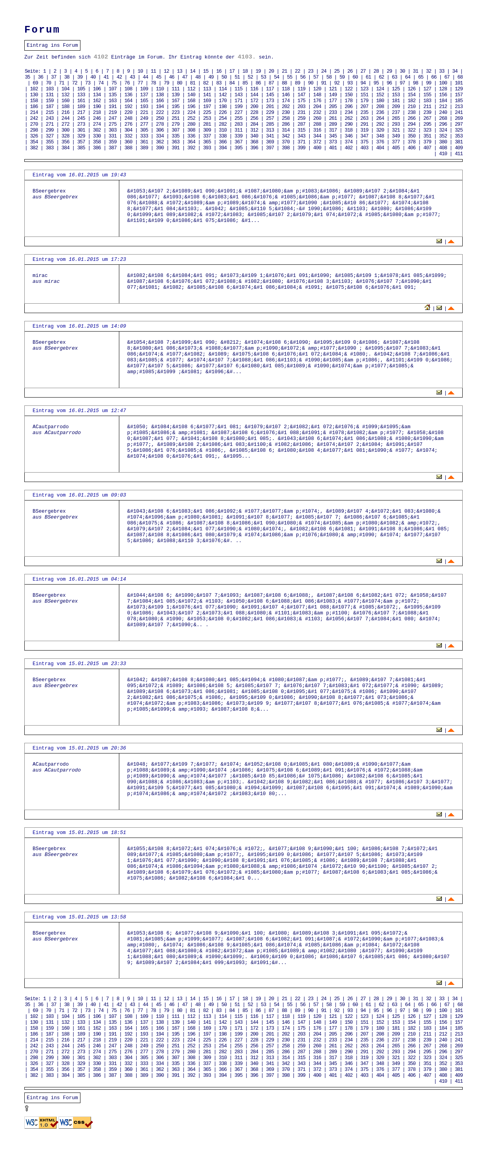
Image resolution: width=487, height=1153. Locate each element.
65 (420, 77)
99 (428, 83)
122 (348, 89)
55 (289, 77)
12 (166, 71)
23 (310, 71)
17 (231, 71)
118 (286, 89)
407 (427, 148)
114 (223, 89)
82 (205, 83)
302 (97, 130)
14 (192, 71)
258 (286, 118)
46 (171, 77)
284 (254, 124)
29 (389, 71)
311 (239, 130)
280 (191, 124)
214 (34, 112)
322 (412, 130)
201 (270, 107)
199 (239, 107)
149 (333, 95)
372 (317, 142)
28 (376, 71)
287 (301, 124)
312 (254, 130)
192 (128, 107)
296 (443, 124)
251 (175, 118)
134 (97, 95)
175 (301, 101)
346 (348, 136)
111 (175, 89)
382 (34, 148)
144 (254, 95)
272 (65, 124)
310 (223, 130)
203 (301, 107)
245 (81, 118)
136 (128, 95)
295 (427, 124)
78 (153, 83)
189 (81, 107)
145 (270, 95)
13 (179, 71)
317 (333, 130)
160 (65, 101)
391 (175, 148)
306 (160, 130)
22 (297, 71)
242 (34, 118)
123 (364, 89)
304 (128, 130)
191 (113, 107)
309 (207, 130)
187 (49, 107)
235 (364, 112)
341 (270, 136)
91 (323, 83)
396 (254, 148)
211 (427, 107)
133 (81, 95)
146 (286, 95)
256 (254, 118)
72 (74, 83)
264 (380, 118)
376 (380, 142)
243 (49, 118)
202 (286, 107)
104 (65, 89)
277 (144, 124)
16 (218, 71)
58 (329, 77)
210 (412, 107)
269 (459, 118)
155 (427, 95)
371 (301, 142)
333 (144, 136)
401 (333, 148)
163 (113, 101)
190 (97, 107)
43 (132, 77)
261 (333, 118)
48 (197, 77)
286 (286, 124)
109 (144, 89)
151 (364, 95)
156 (443, 95)
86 (258, 83)
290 (348, 124)
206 (348, 107)
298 (34, 130)
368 (254, 142)
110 (160, 89)
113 (207, 89)
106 (97, 89)
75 (114, 83)
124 (380, 89)
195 (175, 107)
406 (412, 148)
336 (191, 136)
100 (443, 83)
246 (97, 118)
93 (349, 83)
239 (427, 112)
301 (81, 130)
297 (459, 124)
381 (459, 142)
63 (394, 77)
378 (412, 142)
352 (443, 136)
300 (65, 130)
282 (223, 124)
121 (333, 89)
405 (396, 148)
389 (144, 148)
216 (65, 112)
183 (427, 101)
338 (223, 136)
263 (364, 118)
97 (402, 83)
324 (443, 130)
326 (34, 136)
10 (139, 71)
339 (239, 136)
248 (128, 118)
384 (65, 148)
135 (113, 95)
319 (364, 130)
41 (106, 77)
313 (270, 130)
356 (65, 142)
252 (191, 118)
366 (223, 142)
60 (354, 77)
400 (317, 148)
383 (49, 148)
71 (61, 83)
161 (81, 101)
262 (348, 118)
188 (65, 107)
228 (254, 112)
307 (175, 130)
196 (191, 107)
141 (207, 95)
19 (258, 71)
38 (66, 77)
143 (239, 95)
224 (191, 112)
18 (245, 71)
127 (427, 89)
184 (443, 101)
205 (333, 107)
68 (460, 77)
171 (239, 101)
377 (396, 142)
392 (191, 148)
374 (348, 142)
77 (139, 83)
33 (441, 71)
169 (207, 101)
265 (396, 118)
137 (144, 95)
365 (207, 142)
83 (218, 83)
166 (160, 101)
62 (381, 77)
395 (239, 148)
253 (207, 118)
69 (35, 83)
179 (364, 101)
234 (348, 112)
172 (254, 101)
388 (128, 148)
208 (380, 107)
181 (396, 101)
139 (175, 95)
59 (342, 77)
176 (317, 101)
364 (191, 142)
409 (459, 148)
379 (427, 142)
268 (443, 118)
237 (396, 112)
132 (65, 95)
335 (175, 136)
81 (192, 83)
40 (92, 77)
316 (317, 130)
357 (81, 142)
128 (443, 89)
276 (128, 124)
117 (270, 89)
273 (81, 124)
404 (380, 148)
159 (49, 101)
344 (317, 136)
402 (348, 148)
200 (254, 107)
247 (113, 118)
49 (210, 77)
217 (81, 112)
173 (270, 101)
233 (333, 112)
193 (144, 107)
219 (113, 112)
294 (412, 124)
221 (144, 112)
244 (65, 118)
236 (380, 112)
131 (49, 95)
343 (301, 136)
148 (317, 95)
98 (415, 83)
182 (412, 101)
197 (207, 107)
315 (301, 130)
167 (175, 101)
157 (459, 95)
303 (113, 130)
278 (160, 124)
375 (364, 142)
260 (317, 118)
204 (317, 107)
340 (254, 136)
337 (207, 136)
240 (443, 112)
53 (263, 77)
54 (276, 77)
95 (376, 83)
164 (128, 101)
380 (443, 142)
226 (223, 112)
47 (184, 77)
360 (128, 142)
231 (301, 112)
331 (113, 136)
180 (380, 101)
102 (34, 89)
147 (301, 95)
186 (34, 107)
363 (175, 142)
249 (144, 118)
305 (144, 130)
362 (160, 142)
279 (175, 124)
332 (128, 136)
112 (191, 89)
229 (270, 112)
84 (231, 83)
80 (179, 83)
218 (97, 112)
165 (144, 101)
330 (97, 136)
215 (49, 112)
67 (446, 77)
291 (364, 124)
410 (443, 154)
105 (81, 89)
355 (49, 142)
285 (270, 124)
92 (336, 83)
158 (34, 101)
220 (128, 112)
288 (317, 124)
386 (97, 148)
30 (402, 71)
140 (191, 95)
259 (301, 118)
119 (301, 89)
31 (415, 71)
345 (333, 136)
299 (49, 130)
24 (323, 71)
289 (333, 124)
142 (223, 95)
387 (113, 148)
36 (40, 77)
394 (223, 148)
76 (127, 83)
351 (427, 136)
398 (286, 148)
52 (250, 77)
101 (459, 83)
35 (27, 77)
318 (348, 130)
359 (113, 142)
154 (412, 95)
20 (271, 71)
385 (81, 148)
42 (119, 77)
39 (79, 77)
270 (34, 124)
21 (284, 71)
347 (364, 136)
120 (317, 89)
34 (454, 71)
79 (166, 83)
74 (100, 83)
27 (362, 71)
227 (239, 112)
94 (362, 83)
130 (34, 95)
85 (245, 83)
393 (207, 148)
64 (407, 77)
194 (160, 107)
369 (270, 142)
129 (459, 89)
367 (239, 142)
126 (412, 89)
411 (459, 154)
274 (97, 124)
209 (396, 107)
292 (380, 124)
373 (333, 142)
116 (254, 89)
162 (97, 101)
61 (368, 77)
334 (160, 136)
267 (427, 118)
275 (113, 124)
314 (286, 130)
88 (284, 83)
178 (348, 101)
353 (459, 136)
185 (459, 101)
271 (49, 124)
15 (205, 71)
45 (158, 77)
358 (97, 142)
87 (271, 83)
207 (364, 107)
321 (396, 130)
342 (286, 136)
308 (191, 130)
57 (315, 77)
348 (380, 136)
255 (239, 118)
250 (160, 118)
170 (223, 101)
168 (191, 101)
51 (237, 77)
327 (49, 136)
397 (270, 148)
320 (380, 130)
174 (286, 101)
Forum (42, 30)
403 (364, 148)
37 (53, 77)
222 (160, 112)
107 (113, 89)
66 (433, 77)
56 (302, 77)
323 (427, 130)
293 (396, 124)
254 (223, 118)
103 (49, 89)
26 (349, 71)
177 (333, 101)
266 (412, 118)
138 (160, 95)
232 (317, 112)
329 (81, 136)
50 (223, 77)
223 (175, 112)
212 (443, 107)
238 (412, 112)
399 (301, 148)
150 (348, 95)
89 (297, 83)
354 (34, 142)
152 (380, 95)
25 (336, 71)
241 (459, 112)
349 (396, 136)
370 (286, 142)
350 (412, 136)
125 (396, 89)
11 (153, 71)
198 (223, 107)
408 (443, 148)
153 (396, 95)
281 (207, 124)
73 (87, 83)
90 (310, 83)
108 (128, 89)
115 (239, 89)
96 (389, 83)
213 (459, 107)
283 (239, 124)
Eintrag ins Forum (52, 45)
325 (459, 130)
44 (145, 77)
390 (160, 148)
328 (65, 136)
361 (144, 142)
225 (207, 112)
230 (286, 112)
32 (428, 71)
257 (270, 118)
